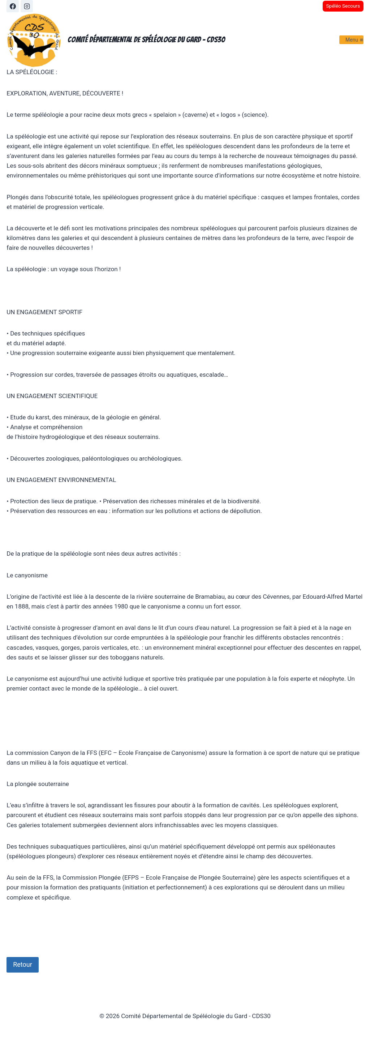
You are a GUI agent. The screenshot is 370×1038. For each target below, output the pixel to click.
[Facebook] (13, 6)
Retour (22, 964)
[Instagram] (27, 6)
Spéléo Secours (343, 6)
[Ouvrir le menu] (351, 39)
